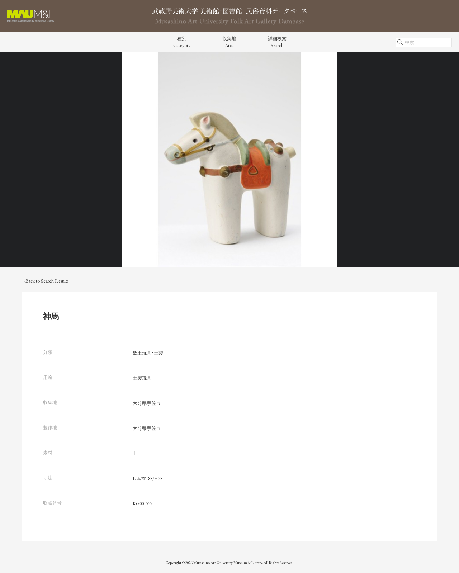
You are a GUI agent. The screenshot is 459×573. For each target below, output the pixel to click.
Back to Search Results (46, 281)
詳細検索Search (277, 41)
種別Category (181, 41)
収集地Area (229, 41)
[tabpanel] (229, 159)
